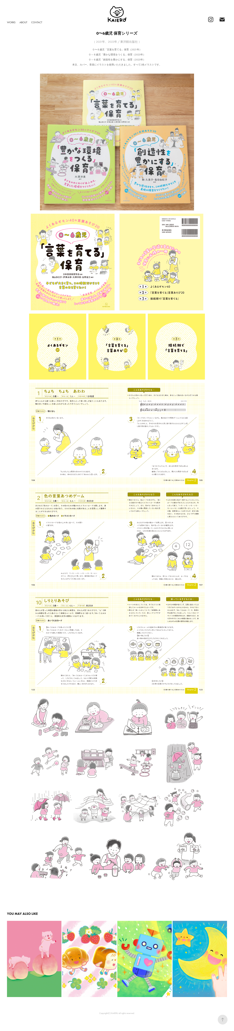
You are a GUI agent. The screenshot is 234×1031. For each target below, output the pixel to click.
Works (11, 22)
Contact (36, 22)
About (23, 22)
